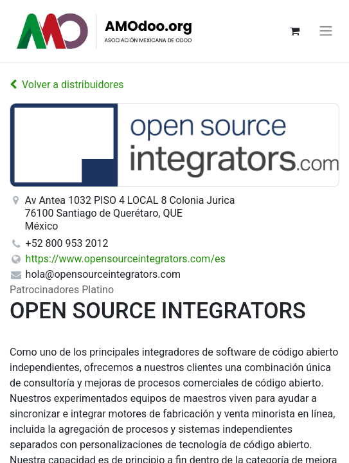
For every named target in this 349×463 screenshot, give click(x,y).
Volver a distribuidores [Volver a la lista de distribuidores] (67, 84)
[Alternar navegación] (325, 31)
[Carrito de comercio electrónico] (294, 31)
